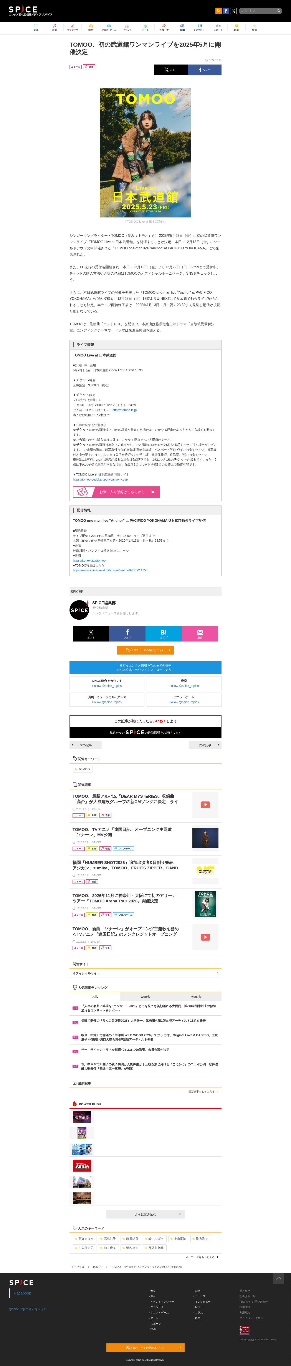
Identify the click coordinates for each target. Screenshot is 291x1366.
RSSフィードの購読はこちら (148, 650)
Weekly (145, 996)
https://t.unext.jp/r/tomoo (89, 560)
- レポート (199, 1307)
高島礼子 (108, 1238)
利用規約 (245, 1312)
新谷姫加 (130, 1248)
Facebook (22, 1293)
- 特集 (196, 1318)
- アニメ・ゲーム (159, 1312)
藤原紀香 (130, 1238)
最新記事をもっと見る (203, 1091)
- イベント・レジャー (161, 1301)
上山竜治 (178, 1238)
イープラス (77, 1266)
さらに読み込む (158, 1214)
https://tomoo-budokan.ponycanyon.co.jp (100, 479)
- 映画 (152, 1329)
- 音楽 (152, 1290)
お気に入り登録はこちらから (127, 492)
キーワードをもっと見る (202, 1257)
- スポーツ (155, 1323)
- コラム (198, 1312)
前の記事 (82, 745)
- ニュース (199, 1296)
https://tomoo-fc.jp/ (124, 410)
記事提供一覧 (247, 1296)
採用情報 (245, 1307)
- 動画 (196, 1290)
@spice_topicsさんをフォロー (29, 1309)
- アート (153, 1318)
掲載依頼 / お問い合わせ (254, 1301)
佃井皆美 (108, 1248)
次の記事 (209, 745)
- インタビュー (202, 1301)
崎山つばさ (154, 1238)
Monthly (196, 996)
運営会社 (245, 1290)
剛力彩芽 (200, 1238)
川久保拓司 (84, 1248)
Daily (94, 996)
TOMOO (82, 769)
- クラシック (156, 1307)
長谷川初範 (154, 1248)
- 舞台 (152, 1296)
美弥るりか (84, 1238)
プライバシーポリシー (253, 1318)
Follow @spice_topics (107, 686)
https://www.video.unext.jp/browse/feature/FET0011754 (110, 570)
